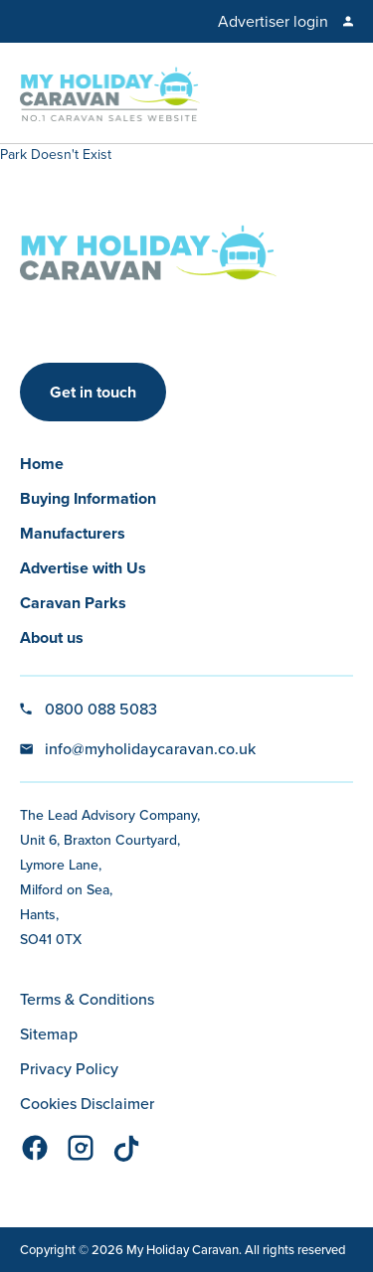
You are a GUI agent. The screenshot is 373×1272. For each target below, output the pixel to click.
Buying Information (88, 498)
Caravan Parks (73, 602)
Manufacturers (72, 533)
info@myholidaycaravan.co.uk (150, 748)
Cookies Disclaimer (87, 1103)
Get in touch (93, 392)
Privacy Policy (69, 1068)
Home (42, 463)
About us (52, 637)
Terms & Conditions (87, 999)
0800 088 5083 (101, 709)
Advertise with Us (83, 567)
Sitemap (49, 1034)
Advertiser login (273, 21)
